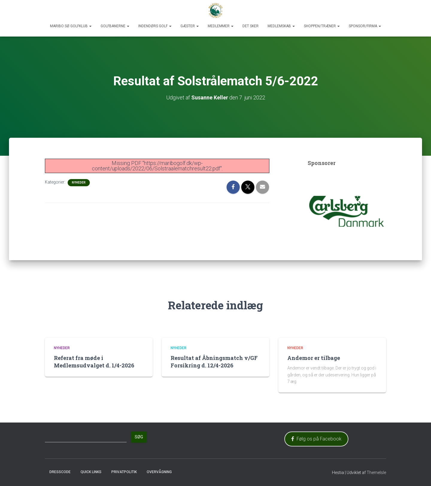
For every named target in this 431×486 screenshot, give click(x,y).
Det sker (250, 26)
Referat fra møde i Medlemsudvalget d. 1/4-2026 (94, 361)
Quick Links (91, 472)
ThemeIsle (376, 472)
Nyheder (79, 182)
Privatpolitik (124, 472)
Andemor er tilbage (313, 357)
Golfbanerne (115, 26)
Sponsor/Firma (365, 26)
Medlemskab (281, 26)
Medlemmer (220, 26)
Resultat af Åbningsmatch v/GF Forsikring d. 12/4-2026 (214, 361)
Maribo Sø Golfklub (71, 26)
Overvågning (159, 472)
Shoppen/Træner (322, 26)
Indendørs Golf (155, 26)
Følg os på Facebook (316, 439)
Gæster (189, 26)
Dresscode (60, 472)
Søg (139, 436)
